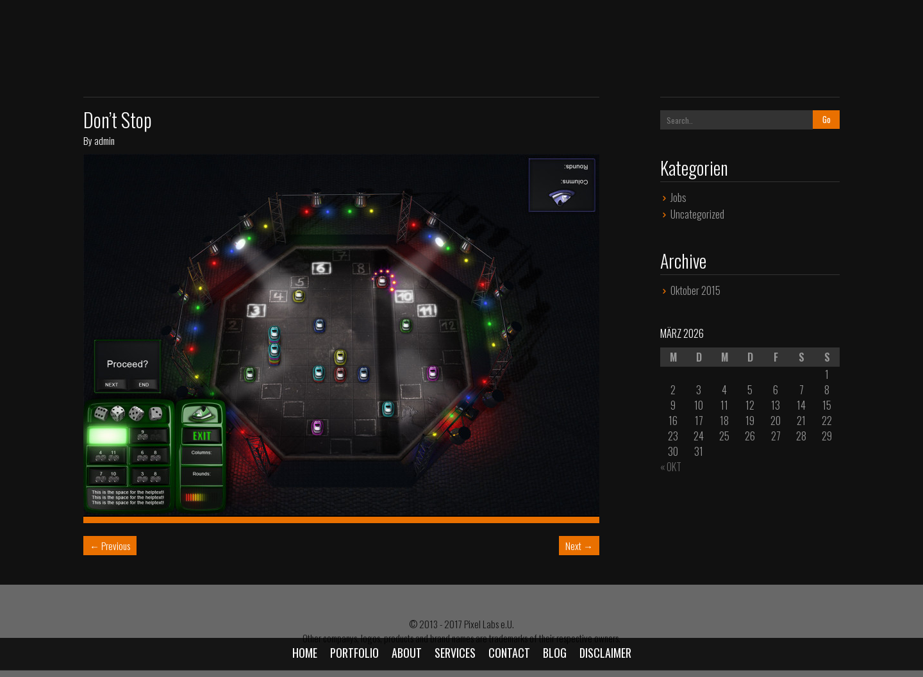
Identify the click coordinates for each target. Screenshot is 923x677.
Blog (555, 652)
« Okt (670, 466)
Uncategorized (697, 214)
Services (455, 652)
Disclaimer (605, 652)
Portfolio (354, 652)
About (407, 652)
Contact (509, 652)
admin (104, 140)
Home (304, 652)
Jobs (678, 197)
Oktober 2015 (695, 290)
